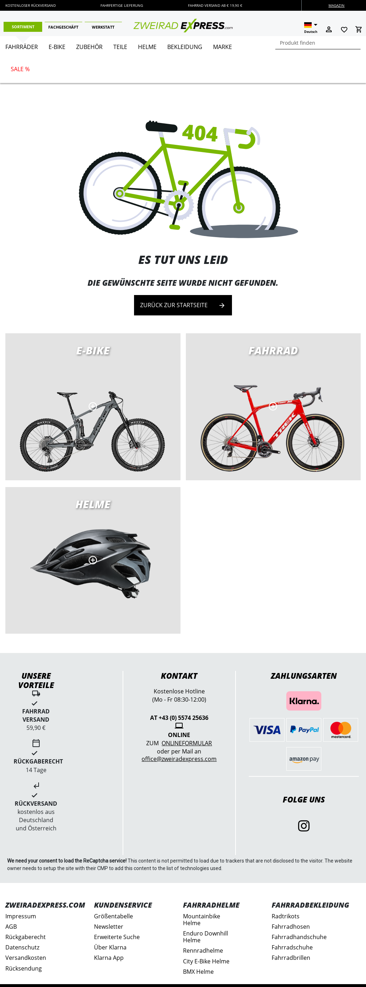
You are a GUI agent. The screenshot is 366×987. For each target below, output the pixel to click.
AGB (11, 926)
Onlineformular (187, 743)
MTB (92, 560)
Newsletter (108, 926)
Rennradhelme (203, 950)
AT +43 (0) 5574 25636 (179, 718)
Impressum (20, 916)
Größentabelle (113, 916)
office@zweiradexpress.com (179, 759)
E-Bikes (92, 406)
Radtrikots (286, 916)
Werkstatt (103, 27)
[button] (311, 28)
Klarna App (109, 958)
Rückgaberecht (25, 937)
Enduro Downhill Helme (205, 936)
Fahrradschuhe (292, 947)
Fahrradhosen (291, 926)
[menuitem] (21, 50)
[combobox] (318, 42)
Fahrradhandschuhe (299, 937)
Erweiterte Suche (117, 937)
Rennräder (273, 406)
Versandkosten (25, 958)
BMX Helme (198, 972)
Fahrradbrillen (291, 958)
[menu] (180, 59)
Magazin (336, 5)
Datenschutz (22, 947)
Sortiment (23, 26)
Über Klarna (110, 947)
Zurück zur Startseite (183, 305)
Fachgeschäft (63, 27)
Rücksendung (23, 968)
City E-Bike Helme (206, 961)
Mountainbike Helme (201, 919)
